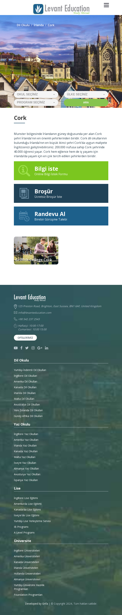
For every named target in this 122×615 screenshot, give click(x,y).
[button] (36, 94)
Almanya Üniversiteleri (27, 579)
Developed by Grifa (37, 603)
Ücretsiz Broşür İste (61, 193)
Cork (51, 25)
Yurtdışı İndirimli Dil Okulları (30, 370)
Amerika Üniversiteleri (27, 556)
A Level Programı (24, 532)
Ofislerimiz (25, 337)
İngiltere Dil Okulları (25, 375)
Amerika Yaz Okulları (26, 439)
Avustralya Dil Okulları (27, 404)
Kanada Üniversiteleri (26, 562)
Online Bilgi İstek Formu (61, 170)
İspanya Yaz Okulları (26, 480)
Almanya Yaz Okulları (26, 468)
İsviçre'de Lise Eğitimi (26, 515)
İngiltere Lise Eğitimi (26, 498)
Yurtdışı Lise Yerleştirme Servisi (32, 521)
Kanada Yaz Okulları (26, 451)
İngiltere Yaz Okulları (26, 434)
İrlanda (39, 25)
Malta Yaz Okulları (24, 457)
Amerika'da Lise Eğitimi (27, 504)
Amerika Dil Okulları (25, 381)
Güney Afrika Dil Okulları (28, 416)
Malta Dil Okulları (24, 398)
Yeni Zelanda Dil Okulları (28, 410)
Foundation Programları (28, 594)
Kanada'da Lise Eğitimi (27, 509)
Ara (86, 102)
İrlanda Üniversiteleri (26, 568)
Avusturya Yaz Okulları (27, 474)
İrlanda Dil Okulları (25, 393)
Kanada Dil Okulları (25, 387)
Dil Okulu (23, 25)
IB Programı (21, 527)
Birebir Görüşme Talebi (61, 216)
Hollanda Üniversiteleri (27, 573)
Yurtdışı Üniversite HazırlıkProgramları (29, 587)
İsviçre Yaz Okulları (25, 462)
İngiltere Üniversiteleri (27, 550)
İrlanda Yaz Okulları (25, 445)
